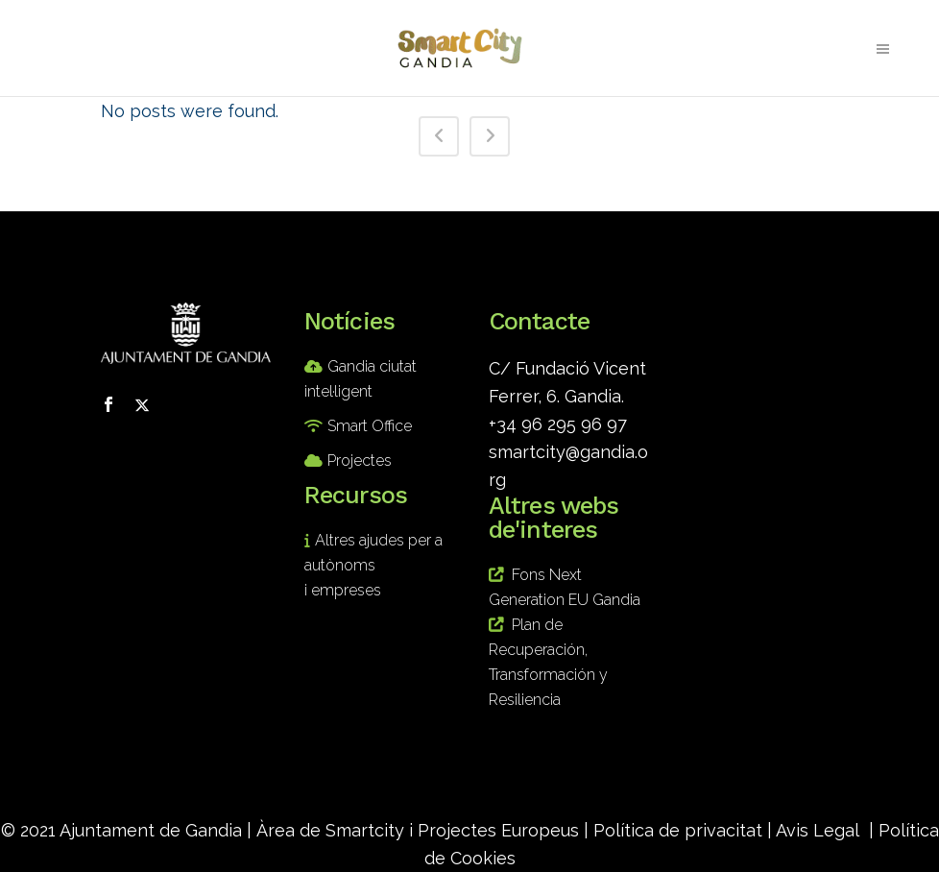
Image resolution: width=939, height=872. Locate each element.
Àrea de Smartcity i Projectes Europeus (417, 830)
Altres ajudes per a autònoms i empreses (373, 565)
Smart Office (369, 426)
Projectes (359, 460)
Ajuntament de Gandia (151, 830)
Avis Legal (817, 830)
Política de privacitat (677, 830)
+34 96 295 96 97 (558, 424)
